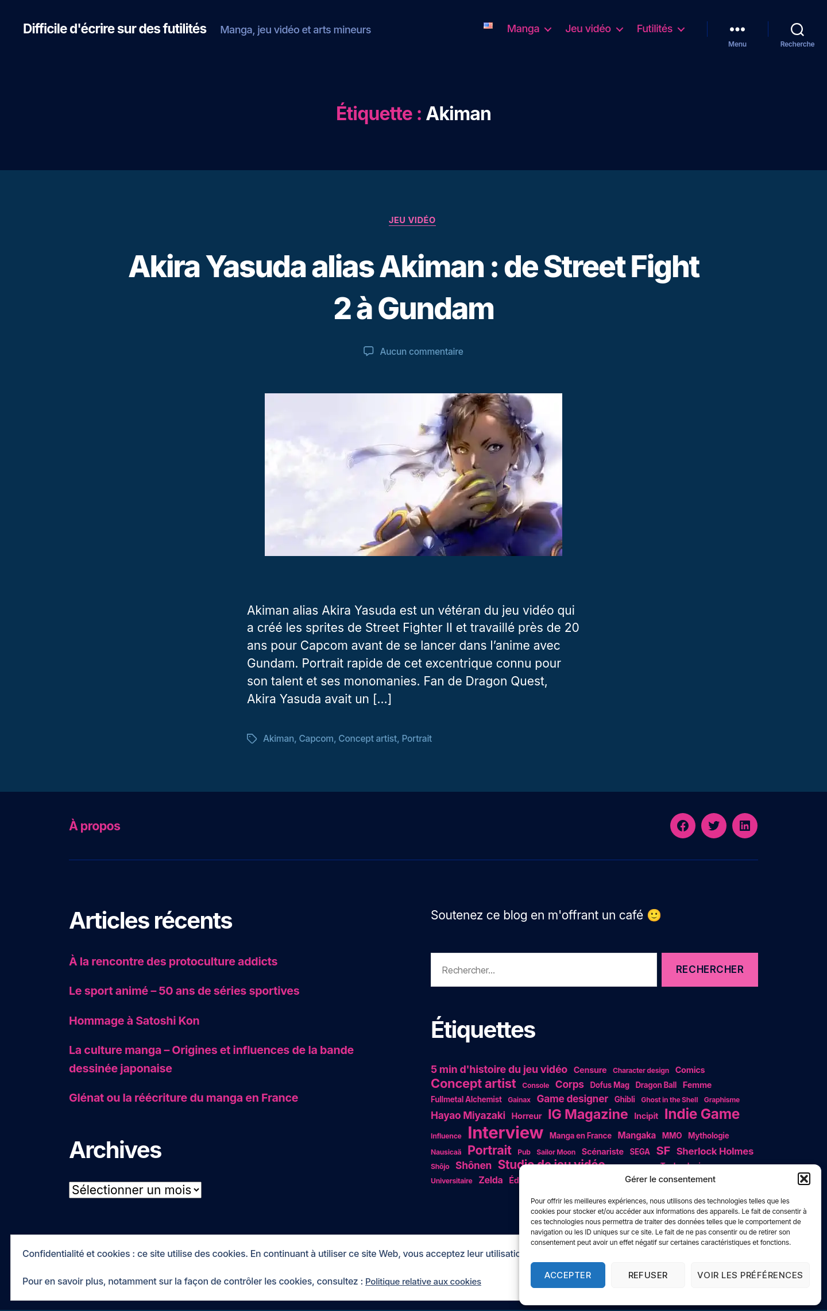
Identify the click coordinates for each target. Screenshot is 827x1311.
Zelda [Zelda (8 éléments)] (490, 1181)
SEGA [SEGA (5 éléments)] (639, 1152)
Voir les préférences (750, 1275)
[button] (804, 1178)
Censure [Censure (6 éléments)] (590, 1071)
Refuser (648, 1275)
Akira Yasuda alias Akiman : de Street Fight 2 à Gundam (413, 286)
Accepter (567, 1275)
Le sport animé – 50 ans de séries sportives (192, 991)
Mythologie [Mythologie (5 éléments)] (708, 1136)
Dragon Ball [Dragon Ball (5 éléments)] (656, 1086)
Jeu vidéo (588, 28)
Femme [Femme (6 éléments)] (697, 1086)
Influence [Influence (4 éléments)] (446, 1137)
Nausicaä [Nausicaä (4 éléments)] (446, 1153)
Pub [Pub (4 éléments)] (523, 1153)
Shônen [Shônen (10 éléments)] (473, 1166)
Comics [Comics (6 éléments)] (690, 1071)
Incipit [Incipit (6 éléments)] (646, 1117)
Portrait (420, 740)
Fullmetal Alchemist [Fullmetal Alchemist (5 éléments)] (466, 1100)
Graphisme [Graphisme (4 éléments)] (722, 1101)
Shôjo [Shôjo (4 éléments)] (440, 1167)
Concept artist (371, 740)
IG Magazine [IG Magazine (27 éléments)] (588, 1115)
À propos (98, 826)
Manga (523, 28)
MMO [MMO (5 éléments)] (672, 1136)
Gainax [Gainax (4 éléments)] (519, 1101)
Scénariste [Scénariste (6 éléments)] (603, 1152)
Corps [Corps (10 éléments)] (569, 1085)
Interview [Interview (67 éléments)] (505, 1134)
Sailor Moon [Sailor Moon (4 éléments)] (555, 1153)
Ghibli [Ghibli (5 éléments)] (625, 1100)
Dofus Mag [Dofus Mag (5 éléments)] (609, 1086)
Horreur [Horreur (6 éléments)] (527, 1117)
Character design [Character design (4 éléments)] (641, 1071)
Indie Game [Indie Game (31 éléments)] (702, 1115)
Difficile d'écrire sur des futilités (120, 29)
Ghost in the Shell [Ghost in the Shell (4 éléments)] (669, 1101)
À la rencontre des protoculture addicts (180, 962)
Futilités (655, 28)
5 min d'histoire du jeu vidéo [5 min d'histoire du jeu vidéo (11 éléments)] (499, 1070)
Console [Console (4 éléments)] (535, 1086)
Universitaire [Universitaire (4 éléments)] (451, 1182)
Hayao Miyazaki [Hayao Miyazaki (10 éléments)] (468, 1116)
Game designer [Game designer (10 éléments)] (572, 1100)
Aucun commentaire (421, 353)
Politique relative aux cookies (426, 1281)
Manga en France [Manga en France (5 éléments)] (581, 1136)
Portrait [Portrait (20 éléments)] (489, 1151)
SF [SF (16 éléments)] (663, 1151)
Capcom (317, 740)
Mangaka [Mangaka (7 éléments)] (637, 1136)
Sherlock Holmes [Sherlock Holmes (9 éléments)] (715, 1152)
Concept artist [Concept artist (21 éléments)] (473, 1084)
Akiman (279, 740)
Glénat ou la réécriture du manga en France (191, 1098)
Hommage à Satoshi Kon (138, 1021)
